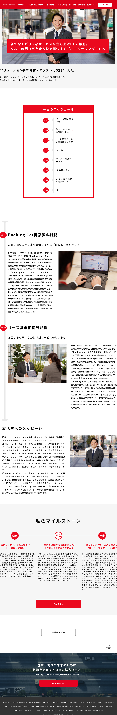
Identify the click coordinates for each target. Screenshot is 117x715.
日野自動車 (17, 710)
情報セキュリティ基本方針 (50, 702)
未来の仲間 (49, 4)
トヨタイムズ (78, 710)
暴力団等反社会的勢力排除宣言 (68, 702)
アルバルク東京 (97, 710)
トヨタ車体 (36, 710)
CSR (14, 702)
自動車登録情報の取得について (39, 706)
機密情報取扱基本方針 (35, 702)
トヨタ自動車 (90, 706)
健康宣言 (52, 706)
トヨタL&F (26, 710)
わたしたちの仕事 (35, 4)
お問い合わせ (60, 683)
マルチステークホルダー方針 (87, 702)
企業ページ (91, 4)
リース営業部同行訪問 (63, 160)
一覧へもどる (58, 632)
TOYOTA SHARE (66, 710)
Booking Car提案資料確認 (63, 130)
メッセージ (21, 4)
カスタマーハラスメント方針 (105, 702)
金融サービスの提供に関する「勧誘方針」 (17, 706)
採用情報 (81, 4)
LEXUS (99, 706)
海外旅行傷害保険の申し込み (65, 706)
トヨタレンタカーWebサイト (50, 710)
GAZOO (87, 710)
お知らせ (72, 4)
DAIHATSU (108, 706)
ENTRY (105, 5)
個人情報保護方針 (22, 702)
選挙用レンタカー (80, 706)
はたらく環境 (61, 4)
